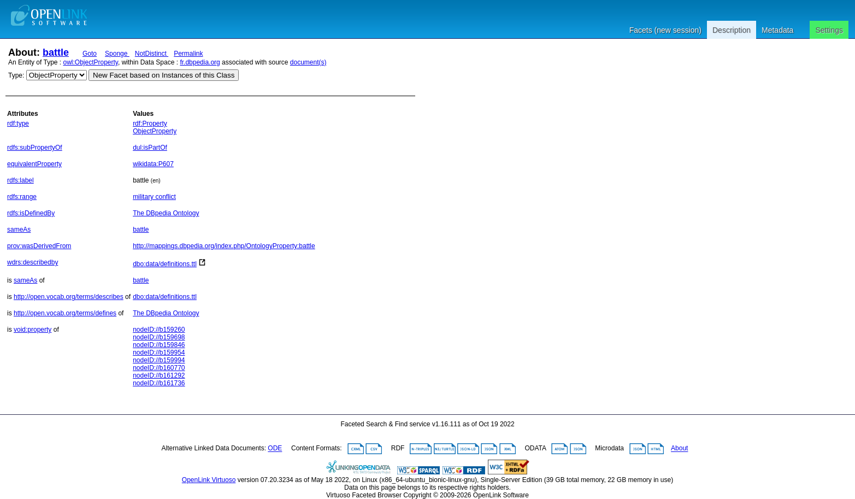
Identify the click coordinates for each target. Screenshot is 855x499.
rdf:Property (150, 123)
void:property (32, 329)
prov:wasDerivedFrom (39, 246)
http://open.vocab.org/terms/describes (68, 297)
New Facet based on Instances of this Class (163, 75)
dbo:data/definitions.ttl (165, 264)
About (679, 449)
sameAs (19, 229)
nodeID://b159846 (159, 345)
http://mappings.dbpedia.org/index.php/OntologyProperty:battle (224, 246)
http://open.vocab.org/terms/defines (65, 313)
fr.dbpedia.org (200, 62)
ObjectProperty (154, 131)
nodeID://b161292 (159, 375)
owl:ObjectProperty (90, 62)
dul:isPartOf (150, 147)
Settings (829, 30)
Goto (89, 53)
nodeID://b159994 (159, 360)
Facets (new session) (665, 30)
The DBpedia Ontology (166, 213)
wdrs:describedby (32, 262)
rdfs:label (20, 180)
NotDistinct (151, 53)
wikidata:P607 (153, 164)
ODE (275, 449)
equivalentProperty (34, 164)
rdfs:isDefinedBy (31, 213)
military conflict (154, 197)
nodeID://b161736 (159, 383)
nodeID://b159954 (159, 352)
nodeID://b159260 (159, 329)
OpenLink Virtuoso (209, 480)
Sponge (117, 53)
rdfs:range (22, 197)
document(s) (308, 62)
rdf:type (18, 123)
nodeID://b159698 (159, 337)
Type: (16, 75)
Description (731, 30)
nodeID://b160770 (159, 368)
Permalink (188, 53)
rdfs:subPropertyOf (34, 147)
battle (56, 52)
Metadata (777, 30)
